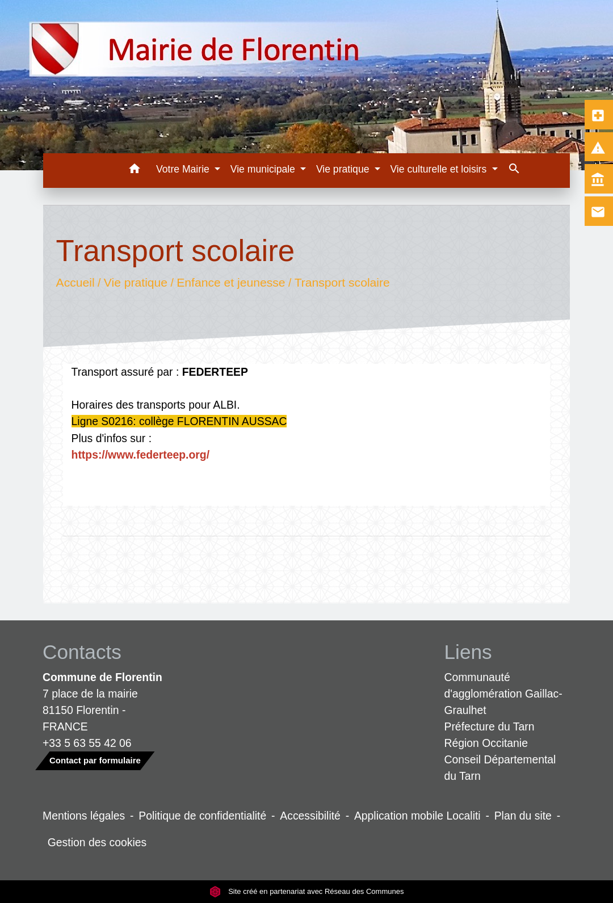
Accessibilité (310, 815)
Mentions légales (84, 815)
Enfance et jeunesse (231, 282)
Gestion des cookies (97, 842)
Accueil (75, 282)
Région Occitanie (486, 743)
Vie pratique (135, 282)
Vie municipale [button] (264, 169)
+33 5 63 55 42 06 (87, 743)
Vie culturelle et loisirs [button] (439, 169)
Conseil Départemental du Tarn (500, 767)
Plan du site (523, 815)
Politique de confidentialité (202, 815)
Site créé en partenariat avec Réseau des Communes (306, 891)
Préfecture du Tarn (489, 726)
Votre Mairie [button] (184, 169)
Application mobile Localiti (417, 815)
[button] (134, 170)
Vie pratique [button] (344, 169)
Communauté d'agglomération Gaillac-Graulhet (503, 693)
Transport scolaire (341, 282)
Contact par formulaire (95, 760)
